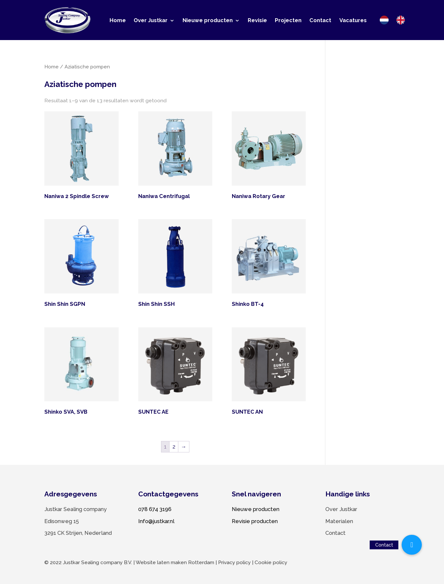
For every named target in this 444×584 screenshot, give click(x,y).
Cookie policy (271, 562)
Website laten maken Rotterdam (175, 562)
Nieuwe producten (208, 20)
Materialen (339, 521)
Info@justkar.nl (156, 521)
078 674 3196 (154, 509)
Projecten (288, 20)
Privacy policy (234, 562)
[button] (412, 545)
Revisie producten (255, 521)
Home (118, 20)
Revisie (257, 20)
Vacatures (353, 20)
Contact (320, 20)
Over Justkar (151, 20)
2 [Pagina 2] (173, 446)
